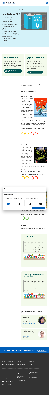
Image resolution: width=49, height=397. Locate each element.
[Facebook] (46, 359)
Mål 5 (29, 247)
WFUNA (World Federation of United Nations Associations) (33, 375)
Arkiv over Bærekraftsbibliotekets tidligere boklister (33, 229)
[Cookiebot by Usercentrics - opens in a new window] (41, 188)
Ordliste (30, 366)
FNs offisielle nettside (33, 379)
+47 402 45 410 (8, 385)
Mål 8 (32, 247)
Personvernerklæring (21, 382)
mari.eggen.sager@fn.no (27, 337)
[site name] (8, 3)
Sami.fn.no (31, 368)
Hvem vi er (19, 363)
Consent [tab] (10, 191)
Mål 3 (25, 251)
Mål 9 (32, 251)
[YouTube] (46, 370)
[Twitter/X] (46, 368)
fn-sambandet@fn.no (10, 366)
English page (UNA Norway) (20, 379)
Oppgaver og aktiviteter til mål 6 (36, 73)
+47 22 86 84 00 (9, 368)
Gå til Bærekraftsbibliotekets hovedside (13, 71)
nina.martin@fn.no (9, 383)
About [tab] (39, 191)
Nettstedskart (31, 363)
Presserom (4, 388)
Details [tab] (24, 191)
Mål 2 (25, 247)
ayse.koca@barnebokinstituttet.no (29, 324)
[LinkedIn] (46, 365)
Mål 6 (29, 251)
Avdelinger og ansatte (21, 366)
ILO (29, 371)
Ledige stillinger (20, 375)
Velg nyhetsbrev (42, 351)
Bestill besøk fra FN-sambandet (21, 372)
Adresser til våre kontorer (22, 368)
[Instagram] (46, 362)
